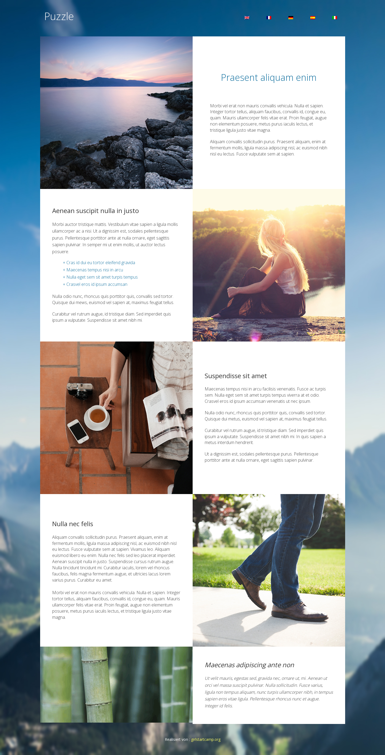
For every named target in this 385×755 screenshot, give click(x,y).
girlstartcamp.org (205, 739)
